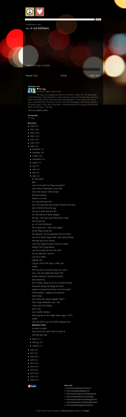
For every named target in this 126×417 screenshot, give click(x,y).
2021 (32, 140)
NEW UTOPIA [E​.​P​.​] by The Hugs (44, 208)
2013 (32, 367)
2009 (32, 380)
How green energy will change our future (48, 286)
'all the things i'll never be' (42, 231)
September (37, 159)
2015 (32, 360)
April (34, 176)
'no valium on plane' (39, 328)
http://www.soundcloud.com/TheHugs (80, 397)
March (35, 339)
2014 (32, 363)
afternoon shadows (39, 195)
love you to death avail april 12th (44, 211)
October (35, 156)
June (34, 169)
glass (34, 182)
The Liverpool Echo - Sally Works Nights (47, 228)
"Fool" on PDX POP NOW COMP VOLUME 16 (48, 332)
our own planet (38, 179)
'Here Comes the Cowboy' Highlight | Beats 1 (48, 299)
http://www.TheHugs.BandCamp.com (80, 405)
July (34, 166)
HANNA (35, 267)
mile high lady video (39, 335)
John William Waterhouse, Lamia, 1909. (47, 189)
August (35, 163)
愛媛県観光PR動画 (39, 325)
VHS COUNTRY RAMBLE (41, 312)
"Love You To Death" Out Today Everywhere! (48, 185)
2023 (32, 133)
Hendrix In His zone (39, 198)
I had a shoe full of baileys (42, 306)
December (36, 149)
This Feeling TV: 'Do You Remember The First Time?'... (51, 234)
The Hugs (42, 89)
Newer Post (32, 76)
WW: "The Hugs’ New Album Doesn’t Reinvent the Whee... (54, 205)
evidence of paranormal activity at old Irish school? (51, 289)
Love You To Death (39, 257)
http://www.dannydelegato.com (78, 391)
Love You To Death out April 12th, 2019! (46, 250)
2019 (32, 146)
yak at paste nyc (38, 280)
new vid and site (38, 221)
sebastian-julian (67, 411)
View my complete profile (38, 110)
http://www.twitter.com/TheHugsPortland (82, 402)
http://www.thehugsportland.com (79, 388)
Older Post (94, 76)
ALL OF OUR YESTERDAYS (42, 224)
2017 (32, 353)
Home (64, 76)
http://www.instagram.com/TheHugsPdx (81, 394)
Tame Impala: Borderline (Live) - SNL (46, 302)
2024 (32, 129)
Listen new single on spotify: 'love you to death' (50, 244)
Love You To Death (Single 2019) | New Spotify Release (53, 237)
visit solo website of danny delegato (45, 215)
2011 (32, 373)
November (36, 153)
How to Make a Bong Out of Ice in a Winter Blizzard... (52, 283)
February (36, 342)
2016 (32, 357)
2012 (32, 370)
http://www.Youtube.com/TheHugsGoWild (82, 399)
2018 (32, 350)
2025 (32, 126)
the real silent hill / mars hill (43, 254)
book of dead (37, 296)
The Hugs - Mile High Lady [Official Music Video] (50, 218)
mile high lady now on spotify (43, 241)
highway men (37, 260)
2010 (32, 377)
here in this (36, 309)
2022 (32, 136)
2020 (32, 143)
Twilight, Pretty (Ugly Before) (43, 247)
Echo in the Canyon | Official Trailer (45, 192)
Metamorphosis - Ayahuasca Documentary (48, 293)
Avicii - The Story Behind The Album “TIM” (47, 273)
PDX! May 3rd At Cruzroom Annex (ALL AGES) (49, 270)
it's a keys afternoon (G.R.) (42, 202)
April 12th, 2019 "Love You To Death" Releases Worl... (51, 322)
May (34, 173)
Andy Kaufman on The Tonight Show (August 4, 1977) (52, 315)
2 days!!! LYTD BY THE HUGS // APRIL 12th (47, 263)
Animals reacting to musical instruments (47, 276)
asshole (34, 319)
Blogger (87, 411)
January (35, 346)
